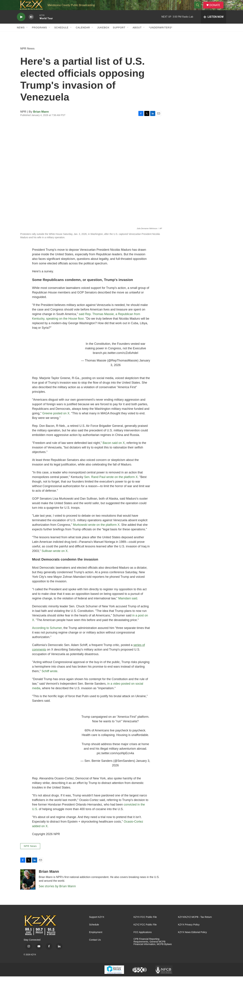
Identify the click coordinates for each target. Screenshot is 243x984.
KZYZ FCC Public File (145, 932)
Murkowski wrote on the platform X (96, 532)
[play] (21, 25)
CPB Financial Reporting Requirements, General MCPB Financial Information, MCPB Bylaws (152, 949)
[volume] (31, 24)
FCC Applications (142, 940)
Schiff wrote (49, 678)
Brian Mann (41, 119)
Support (119, 35)
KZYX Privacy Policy (189, 932)
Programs (39, 35)
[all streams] (213, 24)
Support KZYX (96, 924)
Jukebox (103, 35)
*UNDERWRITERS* (160, 35)
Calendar (83, 35)
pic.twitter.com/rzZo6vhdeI (120, 360)
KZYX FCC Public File (145, 924)
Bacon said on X (114, 450)
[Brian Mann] (27, 887)
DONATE (217, 9)
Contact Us (95, 947)
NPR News (27, 56)
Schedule (61, 35)
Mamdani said (127, 606)
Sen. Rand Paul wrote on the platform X (111, 484)
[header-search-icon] (199, 9)
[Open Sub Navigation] (27, 35)
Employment (95, 940)
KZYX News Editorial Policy (192, 940)
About (137, 35)
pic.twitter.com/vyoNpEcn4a (115, 760)
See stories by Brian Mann (57, 894)
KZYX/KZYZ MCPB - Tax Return (195, 924)
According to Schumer (47, 635)
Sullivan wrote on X (55, 558)
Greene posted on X (55, 421)
